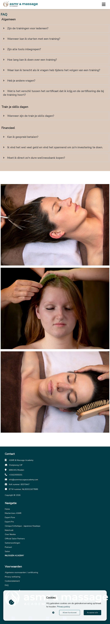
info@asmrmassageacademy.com (23, 479)
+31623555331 (15, 475)
